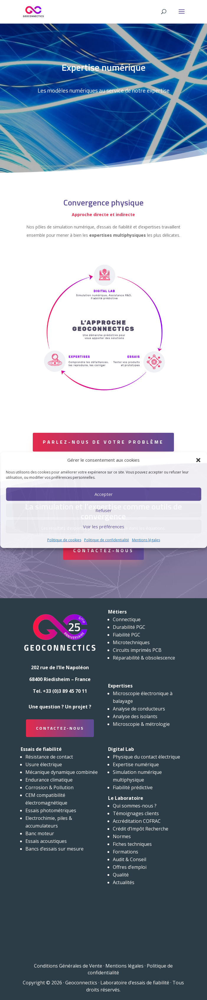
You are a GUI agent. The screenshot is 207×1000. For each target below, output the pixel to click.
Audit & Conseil (129, 859)
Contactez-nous (103, 550)
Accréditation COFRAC (137, 821)
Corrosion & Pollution (49, 787)
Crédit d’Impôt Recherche (140, 828)
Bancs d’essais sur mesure (54, 849)
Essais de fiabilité (41, 749)
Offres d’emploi (129, 867)
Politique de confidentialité (106, 539)
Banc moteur (39, 833)
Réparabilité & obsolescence (144, 657)
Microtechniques (131, 642)
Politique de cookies (64, 539)
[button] (198, 460)
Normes (122, 836)
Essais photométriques (50, 810)
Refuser (103, 510)
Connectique (127, 619)
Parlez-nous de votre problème (103, 441)
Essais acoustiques (46, 841)
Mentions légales (146, 539)
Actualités (123, 882)
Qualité (121, 874)
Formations (125, 851)
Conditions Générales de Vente (68, 966)
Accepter (103, 494)
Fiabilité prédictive (133, 787)
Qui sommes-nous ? (135, 805)
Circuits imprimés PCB (137, 650)
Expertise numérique (136, 764)
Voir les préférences (103, 526)
